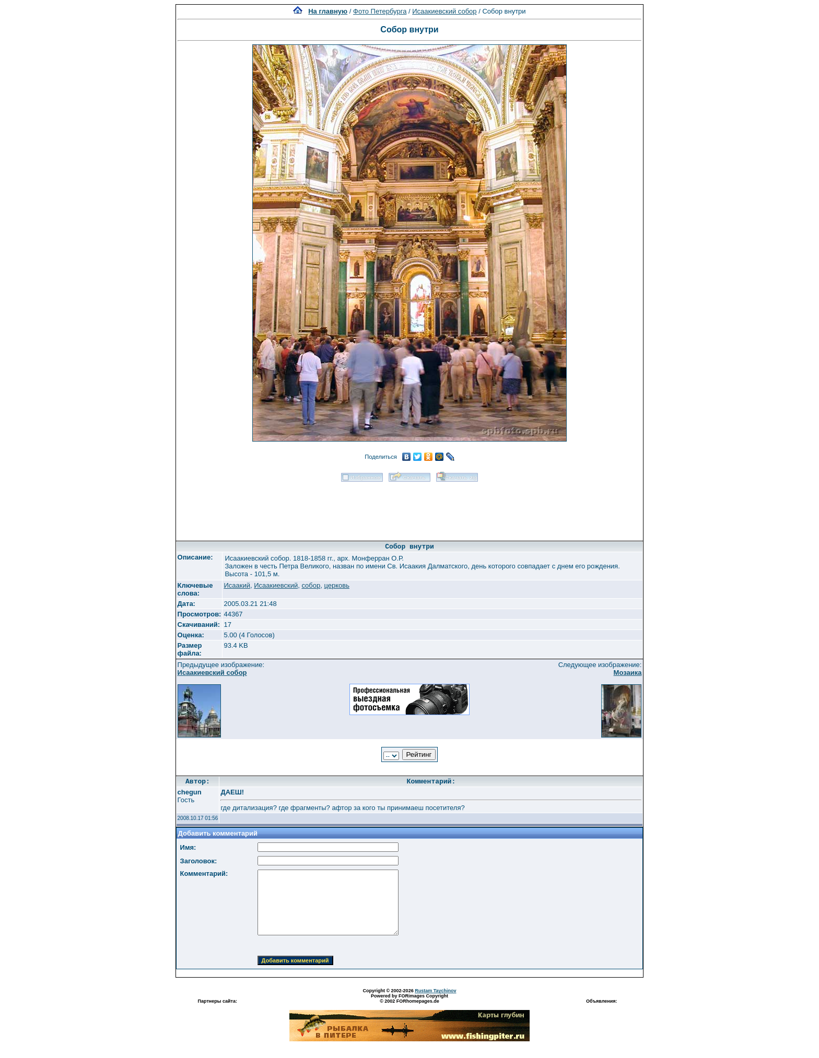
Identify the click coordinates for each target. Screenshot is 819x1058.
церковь (336, 585)
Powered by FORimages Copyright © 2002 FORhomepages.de (409, 998)
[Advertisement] (409, 507)
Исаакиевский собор (444, 11)
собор (310, 585)
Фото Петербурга (379, 11)
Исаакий (237, 585)
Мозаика (628, 672)
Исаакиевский (276, 585)
